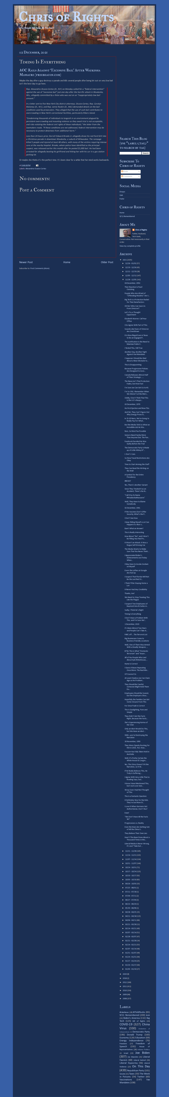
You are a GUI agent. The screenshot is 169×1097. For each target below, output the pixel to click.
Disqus (122, 192)
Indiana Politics (144, 1050)
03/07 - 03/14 (131, 933)
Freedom (123, 1044)
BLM (148, 1015)
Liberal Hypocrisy (129, 1063)
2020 (125, 974)
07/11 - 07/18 (131, 892)
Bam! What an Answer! (134, 529)
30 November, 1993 (132, 742)
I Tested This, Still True (133, 348)
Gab (121, 195)
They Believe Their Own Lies (136, 833)
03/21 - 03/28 (131, 924)
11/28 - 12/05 (131, 280)
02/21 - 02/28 (131, 941)
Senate (122, 1074)
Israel (126, 1053)
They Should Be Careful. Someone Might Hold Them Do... (137, 686)
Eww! (127, 813)
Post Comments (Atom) (39, 268)
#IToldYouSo (139, 1012)
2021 (125, 260)
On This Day (141, 1066)
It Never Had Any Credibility (136, 590)
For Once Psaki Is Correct (135, 706)
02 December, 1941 (132, 508)
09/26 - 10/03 (131, 884)
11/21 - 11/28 (131, 851)
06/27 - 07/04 (131, 900)
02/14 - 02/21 (131, 945)
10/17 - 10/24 (131, 872)
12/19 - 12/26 (131, 267)
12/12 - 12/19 (131, 272)
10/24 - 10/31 (131, 867)
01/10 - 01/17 (131, 965)
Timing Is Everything (133, 614)
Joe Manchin (133, 1057)
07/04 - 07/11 (131, 896)
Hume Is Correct (131, 664)
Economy (124, 1038)
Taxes (131, 1074)
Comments (126, 177)
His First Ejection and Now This (137, 408)
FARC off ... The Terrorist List (136, 635)
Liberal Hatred (140, 1060)
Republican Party (135, 1070)
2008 (125, 999)
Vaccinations (126, 1080)
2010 (125, 991)
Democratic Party (141, 1032)
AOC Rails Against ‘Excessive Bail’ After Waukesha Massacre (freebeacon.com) (59, 72)
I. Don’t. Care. (130, 454)
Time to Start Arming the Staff (137, 464)
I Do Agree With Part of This (136, 325)
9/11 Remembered (127, 216)
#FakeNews (124, 1012)
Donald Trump (134, 1035)
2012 (125, 982)
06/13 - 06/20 (131, 904)
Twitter (141, 1077)
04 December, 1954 (132, 283)
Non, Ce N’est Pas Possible (135, 431)
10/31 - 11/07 (131, 863)
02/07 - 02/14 (131, 949)
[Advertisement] (135, 90)
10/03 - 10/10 (131, 880)
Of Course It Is (130, 674)
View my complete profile (130, 246)
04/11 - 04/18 (131, 916)
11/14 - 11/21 (131, 855)
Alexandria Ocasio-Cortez (36, 169)
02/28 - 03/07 (131, 937)
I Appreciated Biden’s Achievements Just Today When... (136, 557)
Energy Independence (131, 1040)
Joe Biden (142, 1053)
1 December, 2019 (132, 624)
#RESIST (128, 481)
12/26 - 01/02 (131, 263)
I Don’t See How (131, 518)
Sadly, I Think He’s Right (134, 610)
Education (140, 1038)
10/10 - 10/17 (131, 876)
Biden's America (131, 1018)
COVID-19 (126, 1024)
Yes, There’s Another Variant (136, 485)
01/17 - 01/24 (131, 961)
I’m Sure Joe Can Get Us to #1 (136, 388)
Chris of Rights (66, 17)
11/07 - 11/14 (131, 859)
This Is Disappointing (133, 365)
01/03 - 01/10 (131, 969)
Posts (124, 172)
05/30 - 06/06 (131, 908)
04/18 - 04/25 (131, 912)
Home (66, 262)
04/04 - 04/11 (131, 920)
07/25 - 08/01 (131, 888)
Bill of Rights (139, 1021)
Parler (122, 199)
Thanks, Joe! (130, 593)
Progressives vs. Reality (134, 823)
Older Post (107, 262)
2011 (125, 986)
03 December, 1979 (132, 404)
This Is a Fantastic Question (136, 796)
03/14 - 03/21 (131, 929)
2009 (125, 995)
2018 (125, 978)
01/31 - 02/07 (131, 953)
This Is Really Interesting (134, 532)
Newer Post (26, 262)
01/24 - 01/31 (131, 957)
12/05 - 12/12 (131, 276)
